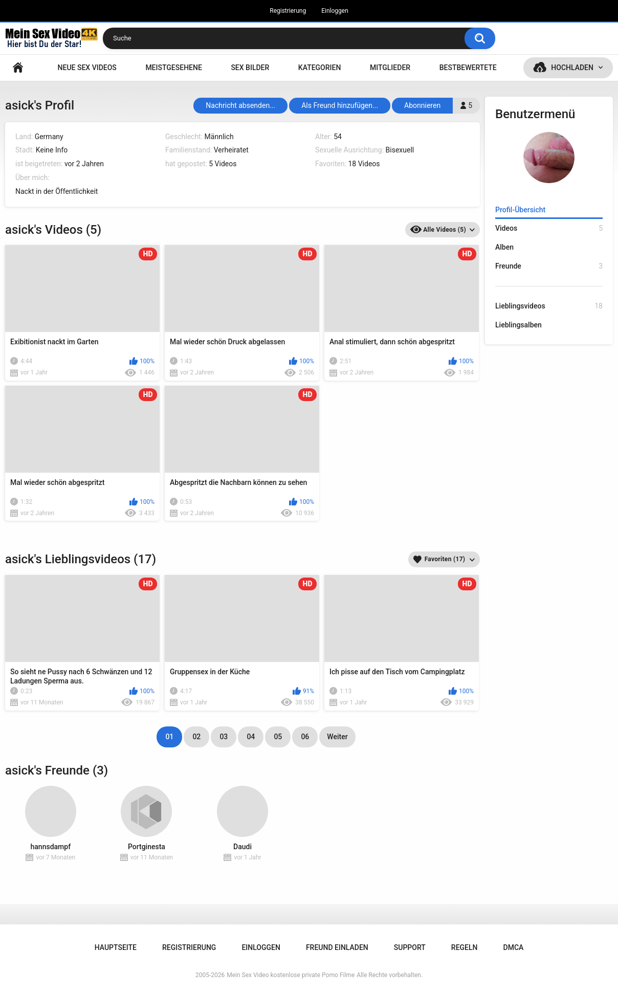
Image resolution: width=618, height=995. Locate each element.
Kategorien (319, 67)
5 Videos (222, 164)
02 (196, 737)
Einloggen (334, 10)
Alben (504, 247)
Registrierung (288, 10)
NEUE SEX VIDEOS (87, 67)
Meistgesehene (173, 67)
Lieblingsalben (518, 325)
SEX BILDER (250, 67)
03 (223, 737)
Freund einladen (337, 947)
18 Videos (364, 164)
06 (305, 737)
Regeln (464, 947)
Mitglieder (390, 67)
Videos (549, 228)
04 (251, 737)
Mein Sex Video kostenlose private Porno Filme (291, 975)
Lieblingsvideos (549, 306)
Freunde (549, 266)
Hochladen (572, 67)
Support (410, 947)
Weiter (337, 737)
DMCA (513, 947)
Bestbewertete (468, 67)
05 (278, 737)
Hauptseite (18, 68)
